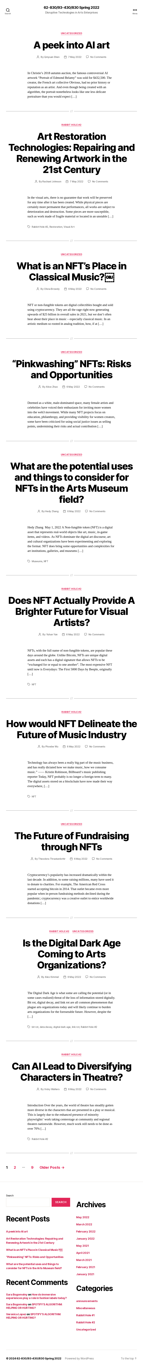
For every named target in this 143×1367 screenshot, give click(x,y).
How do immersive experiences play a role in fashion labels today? (36, 1296)
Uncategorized (71, 33)
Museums (37, 561)
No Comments (98, 56)
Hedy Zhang (51, 511)
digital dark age (62, 1026)
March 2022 (84, 1224)
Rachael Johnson (51, 181)
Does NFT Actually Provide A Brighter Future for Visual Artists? (71, 611)
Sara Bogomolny (16, 1294)
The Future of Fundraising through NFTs (71, 841)
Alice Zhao (52, 386)
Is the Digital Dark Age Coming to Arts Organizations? (71, 954)
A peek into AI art (71, 45)
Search (10, 1195)
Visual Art (69, 226)
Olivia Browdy (52, 288)
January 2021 (85, 1274)
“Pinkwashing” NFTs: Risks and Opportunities (71, 369)
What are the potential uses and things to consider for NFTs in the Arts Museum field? (71, 482)
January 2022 (85, 1238)
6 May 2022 (75, 288)
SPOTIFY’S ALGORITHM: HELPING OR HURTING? (34, 1306)
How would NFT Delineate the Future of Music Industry (71, 729)
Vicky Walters (52, 1089)
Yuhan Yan (52, 634)
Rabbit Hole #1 (85, 1315)
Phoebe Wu (51, 746)
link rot (76, 1026)
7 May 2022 (75, 56)
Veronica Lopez (16, 1314)
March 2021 (84, 1260)
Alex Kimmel (52, 976)
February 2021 (85, 1267)
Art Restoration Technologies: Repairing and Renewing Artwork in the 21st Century (71, 152)
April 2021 (83, 1252)
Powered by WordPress (79, 1358)
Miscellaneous (85, 1308)
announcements (87, 1301)
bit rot (35, 1026)
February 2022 (85, 1231)
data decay (46, 1026)
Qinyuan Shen (52, 56)
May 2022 (82, 1217)
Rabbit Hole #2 (71, 124)
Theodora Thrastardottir (51, 858)
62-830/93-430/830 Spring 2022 (71, 7)
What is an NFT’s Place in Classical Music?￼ (71, 271)
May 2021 (82, 1245)
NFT (46, 561)
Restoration (55, 226)
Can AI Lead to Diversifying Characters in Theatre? (71, 1071)
